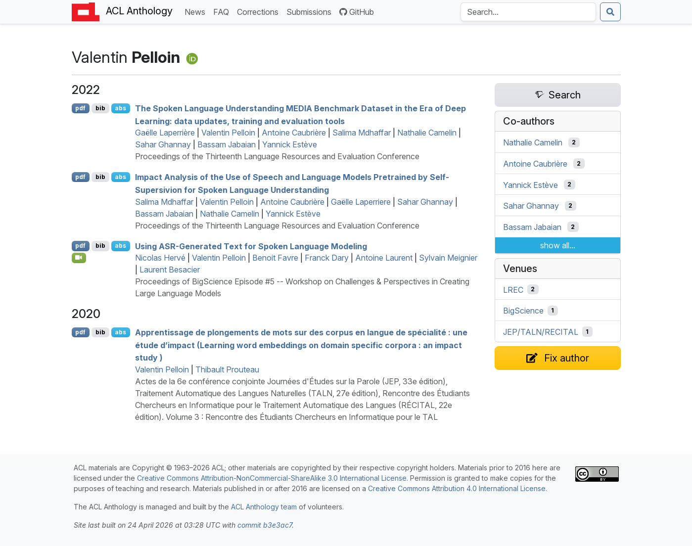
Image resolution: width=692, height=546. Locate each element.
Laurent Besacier (169, 269)
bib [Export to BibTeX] (100, 108)
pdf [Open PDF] (80, 108)
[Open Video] (79, 258)
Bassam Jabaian (226, 144)
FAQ (223, 11)
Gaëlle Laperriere (361, 202)
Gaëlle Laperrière (165, 132)
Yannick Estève (289, 144)
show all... (557, 245)
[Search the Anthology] (528, 11)
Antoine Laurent (384, 258)
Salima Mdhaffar (361, 132)
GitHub (356, 12)
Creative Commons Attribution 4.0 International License (457, 488)
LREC (513, 289)
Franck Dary (327, 258)
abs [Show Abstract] (120, 108)
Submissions (310, 11)
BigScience (523, 311)
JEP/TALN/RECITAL (540, 332)
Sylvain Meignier (448, 258)
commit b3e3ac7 (264, 525)
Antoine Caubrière (294, 132)
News (197, 11)
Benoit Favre (275, 258)
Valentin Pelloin (228, 132)
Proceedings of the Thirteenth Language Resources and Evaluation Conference (277, 156)
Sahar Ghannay (163, 144)
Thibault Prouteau (227, 369)
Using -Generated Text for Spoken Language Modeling (251, 246)
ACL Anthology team (264, 506)
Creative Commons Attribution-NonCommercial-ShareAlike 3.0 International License (272, 478)
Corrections (259, 11)
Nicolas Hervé (160, 258)
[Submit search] (610, 11)
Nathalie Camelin (427, 132)
